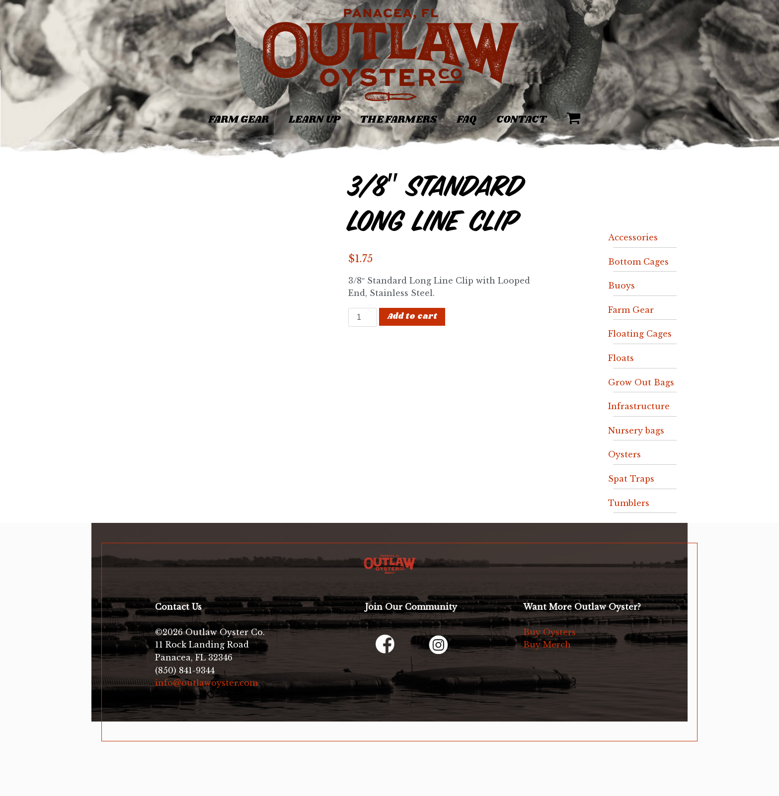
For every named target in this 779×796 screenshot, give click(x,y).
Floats (621, 358)
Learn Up (314, 119)
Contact (521, 119)
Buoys (621, 285)
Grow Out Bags (641, 382)
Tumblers (628, 503)
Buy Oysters (549, 632)
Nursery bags (636, 430)
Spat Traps (631, 479)
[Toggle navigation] (117, 114)
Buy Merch (547, 645)
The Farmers (398, 119)
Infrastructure (639, 406)
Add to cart (412, 316)
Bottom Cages (638, 262)
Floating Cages (640, 334)
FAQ (466, 119)
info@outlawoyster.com (206, 683)
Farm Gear (238, 119)
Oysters (624, 454)
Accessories (633, 237)
